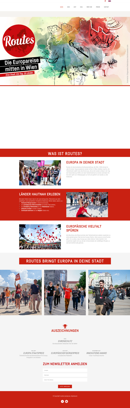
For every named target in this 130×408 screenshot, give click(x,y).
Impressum (74, 396)
